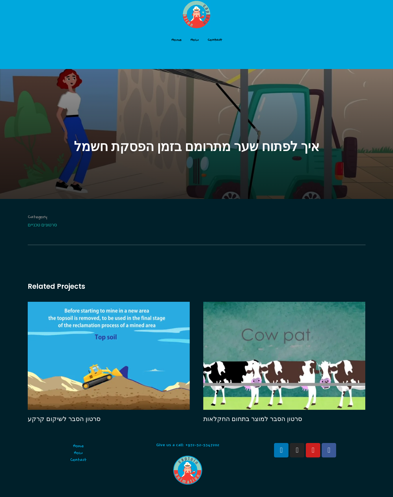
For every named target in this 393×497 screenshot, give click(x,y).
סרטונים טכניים (42, 225)
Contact (215, 39)
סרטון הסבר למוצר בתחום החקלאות (252, 418)
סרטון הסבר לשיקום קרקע (64, 418)
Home (176, 39)
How (194, 39)
